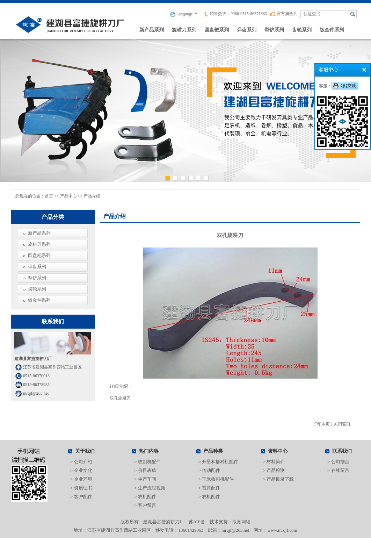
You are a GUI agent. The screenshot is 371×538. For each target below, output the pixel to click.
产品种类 (213, 451)
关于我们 (85, 451)
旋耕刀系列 (184, 30)
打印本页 (321, 424)
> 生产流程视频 (149, 487)
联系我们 (342, 451)
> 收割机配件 (147, 461)
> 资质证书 (81, 487)
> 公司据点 (338, 461)
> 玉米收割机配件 (216, 479)
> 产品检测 (274, 470)
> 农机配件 (145, 496)
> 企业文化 (81, 470)
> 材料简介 (274, 461)
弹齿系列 (246, 30)
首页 (49, 196)
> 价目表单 (145, 470)
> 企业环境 (81, 479)
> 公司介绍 (81, 461)
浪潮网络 (241, 521)
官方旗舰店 (284, 13)
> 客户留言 (145, 505)
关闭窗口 (342, 424)
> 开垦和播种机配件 (218, 461)
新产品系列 (151, 30)
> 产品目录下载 (278, 479)
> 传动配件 (209, 470)
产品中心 (68, 196)
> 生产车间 (145, 479)
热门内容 (149, 451)
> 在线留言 (338, 470)
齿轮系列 (302, 30)
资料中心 (278, 451)
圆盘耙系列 (216, 30)
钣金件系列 (332, 30)
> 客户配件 (81, 496)
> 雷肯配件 (209, 487)
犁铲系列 (274, 30)
